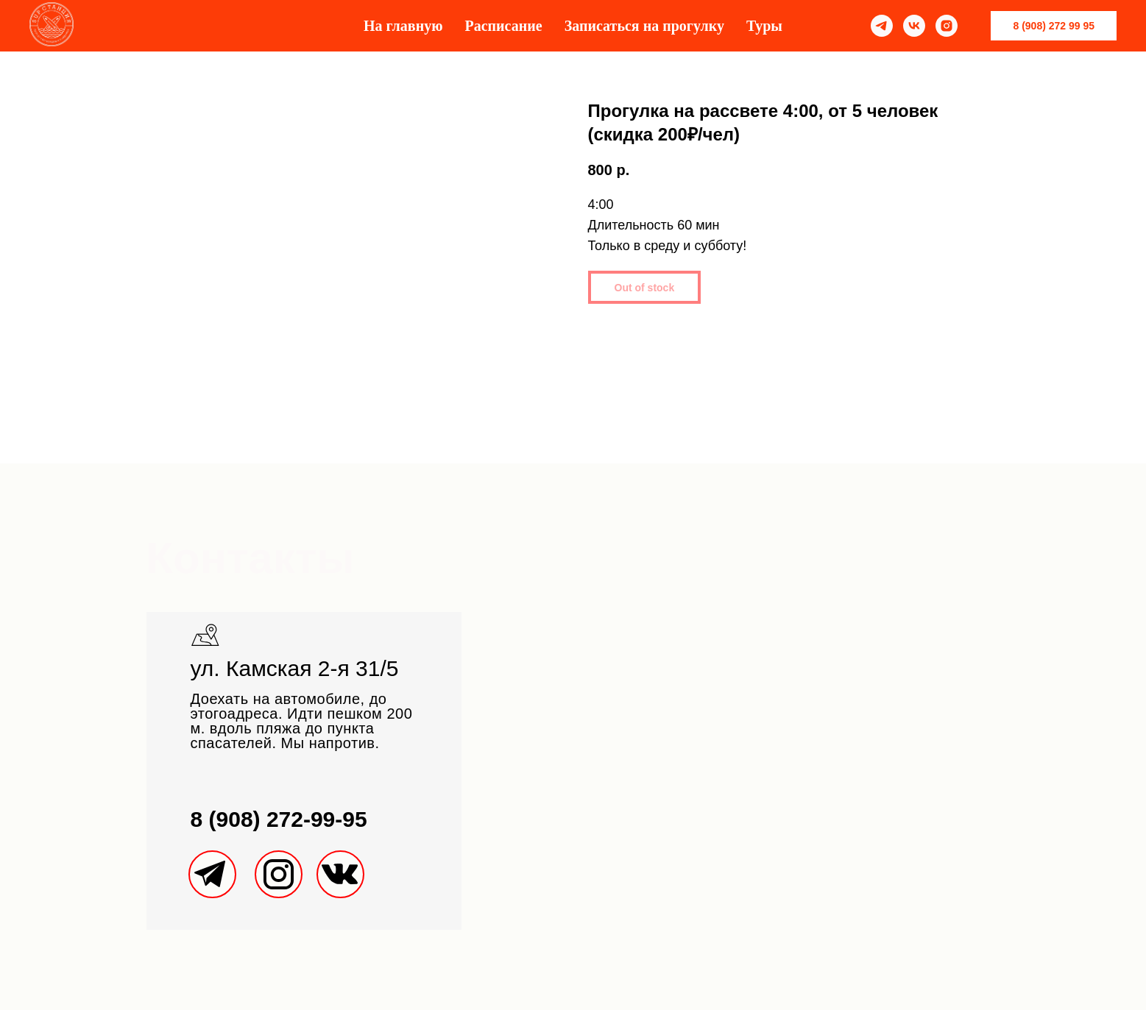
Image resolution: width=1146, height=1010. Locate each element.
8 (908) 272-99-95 (279, 819)
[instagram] (946, 26)
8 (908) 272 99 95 (1053, 26)
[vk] (914, 26)
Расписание (503, 26)
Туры (764, 26)
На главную (403, 26)
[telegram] (882, 26)
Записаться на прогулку (644, 26)
